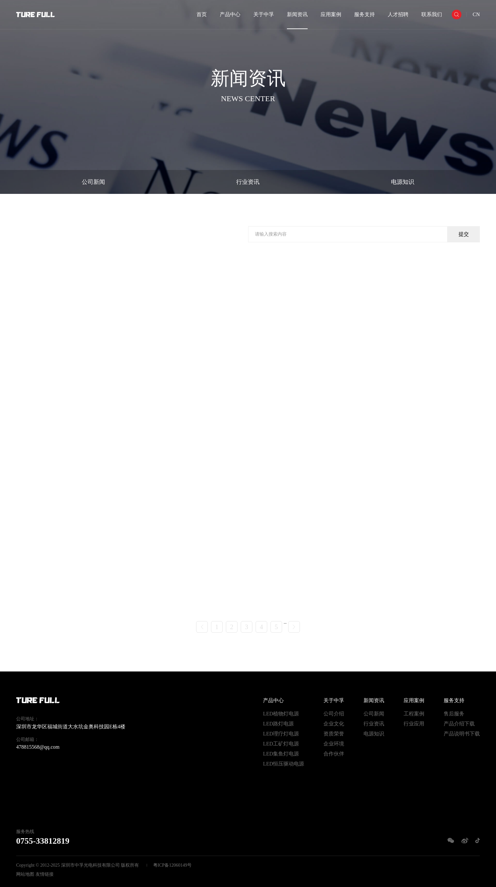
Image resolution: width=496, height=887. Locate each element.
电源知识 (402, 182)
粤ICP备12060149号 (172, 865)
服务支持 (364, 14)
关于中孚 (263, 14)
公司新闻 (93, 182)
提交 (464, 235)
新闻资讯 (297, 14)
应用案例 (331, 14)
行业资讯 (247, 182)
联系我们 (431, 14)
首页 (201, 14)
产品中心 (230, 14)
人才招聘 (398, 14)
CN (476, 14)
